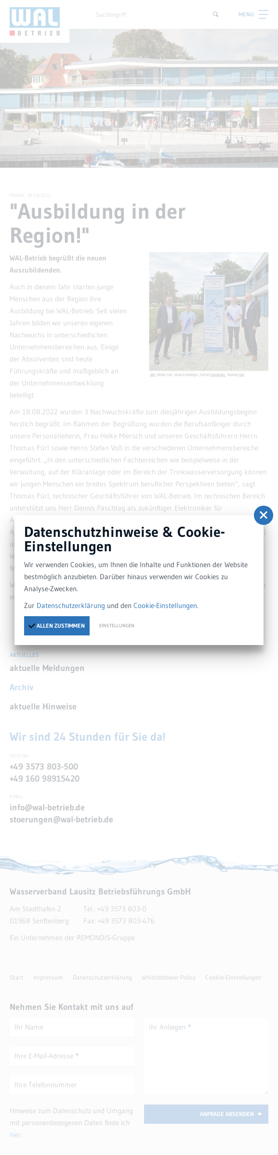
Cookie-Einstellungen (165, 605)
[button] (263, 515)
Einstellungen (116, 625)
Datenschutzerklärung (71, 605)
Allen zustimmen (56, 625)
